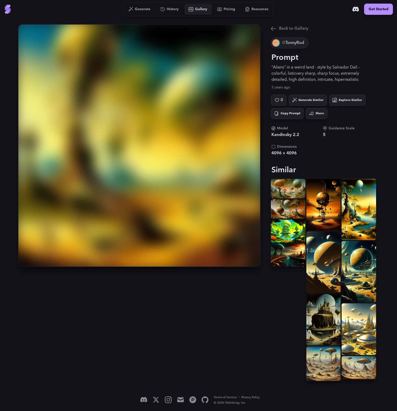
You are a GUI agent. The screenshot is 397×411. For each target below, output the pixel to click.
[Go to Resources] (256, 9)
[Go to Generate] (139, 9)
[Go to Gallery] (198, 9)
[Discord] (356, 9)
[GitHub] (205, 400)
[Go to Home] (7, 9)
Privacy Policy (250, 397)
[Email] (180, 400)
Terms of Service (225, 397)
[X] (156, 400)
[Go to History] (169, 9)
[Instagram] (168, 400)
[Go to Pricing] (226, 9)
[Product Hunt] (193, 400)
